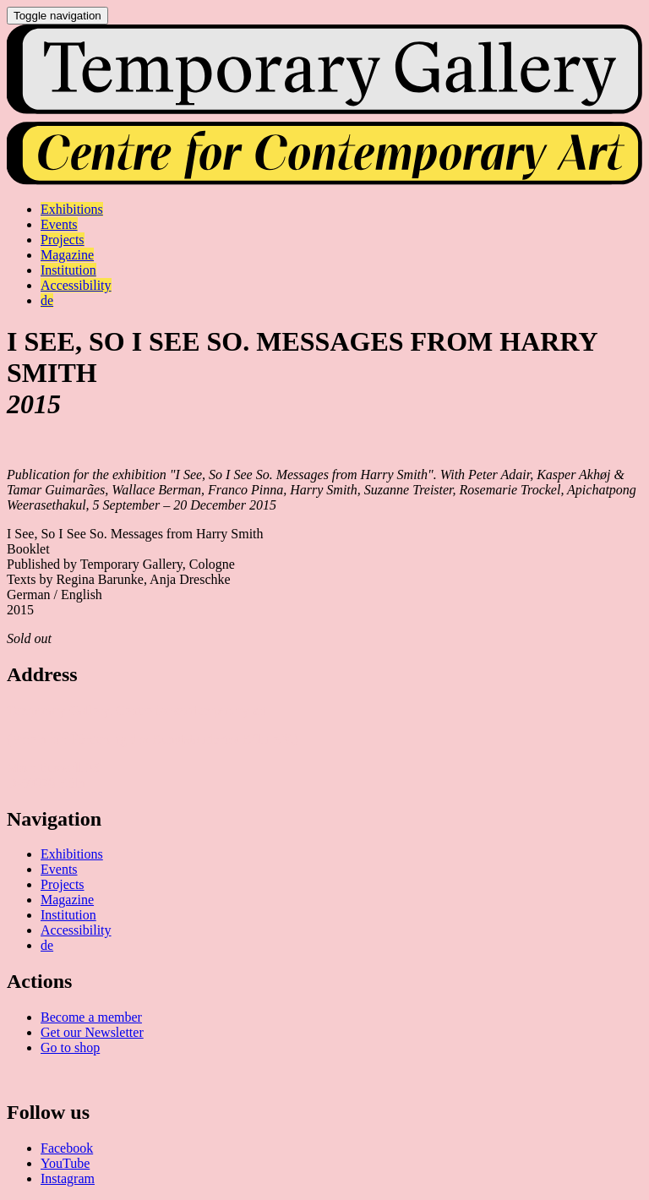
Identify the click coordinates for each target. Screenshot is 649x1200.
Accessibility (76, 930)
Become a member (91, 1017)
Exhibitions (72, 854)
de (47, 945)
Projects (63, 884)
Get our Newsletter (92, 1032)
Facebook (67, 1148)
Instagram (68, 1178)
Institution (68, 915)
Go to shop (70, 1047)
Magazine (67, 899)
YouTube (65, 1163)
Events (59, 869)
